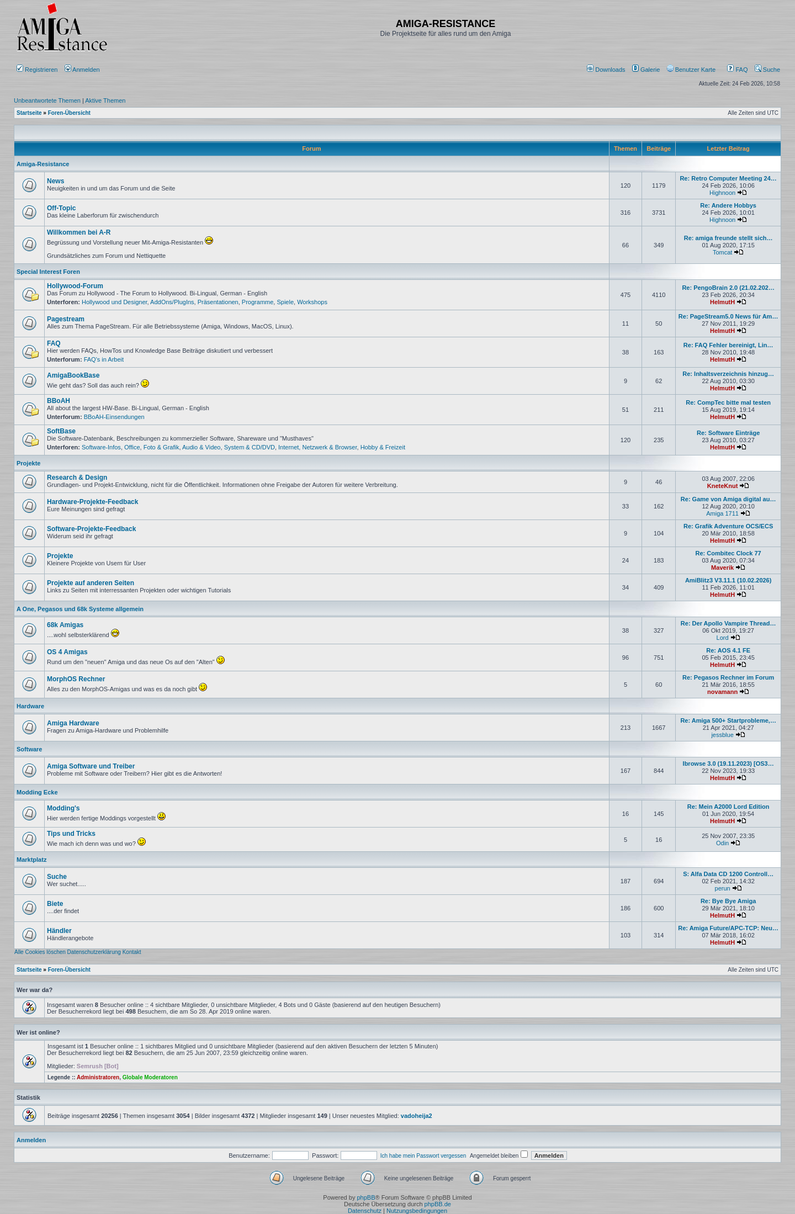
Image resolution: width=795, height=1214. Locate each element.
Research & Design (77, 477)
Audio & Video (201, 447)
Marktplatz (31, 859)
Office (132, 447)
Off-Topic (61, 208)
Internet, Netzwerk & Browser (317, 447)
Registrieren (37, 69)
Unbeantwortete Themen (47, 100)
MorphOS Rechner (76, 679)
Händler (59, 931)
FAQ (737, 69)
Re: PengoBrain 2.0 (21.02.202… (728, 287)
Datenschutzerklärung (94, 952)
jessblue (722, 734)
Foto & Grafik (161, 447)
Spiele (285, 302)
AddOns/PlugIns (172, 302)
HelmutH (722, 302)
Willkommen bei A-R (78, 232)
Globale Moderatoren (150, 1077)
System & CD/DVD (249, 447)
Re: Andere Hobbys (728, 205)
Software (29, 749)
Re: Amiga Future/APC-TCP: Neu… (728, 928)
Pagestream (65, 319)
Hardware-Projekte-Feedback (92, 502)
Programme (257, 302)
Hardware (30, 706)
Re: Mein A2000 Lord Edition (728, 806)
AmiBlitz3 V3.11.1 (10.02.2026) (728, 580)
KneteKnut (722, 486)
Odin (722, 843)
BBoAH (58, 401)
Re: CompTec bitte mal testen (728, 402)
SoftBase (61, 431)
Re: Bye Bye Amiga (728, 901)
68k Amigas (65, 625)
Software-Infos (101, 447)
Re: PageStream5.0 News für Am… (728, 316)
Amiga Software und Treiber (91, 766)
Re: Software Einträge (728, 433)
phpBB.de (438, 1204)
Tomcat (722, 252)
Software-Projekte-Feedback (91, 529)
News (55, 181)
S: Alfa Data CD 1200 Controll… (728, 874)
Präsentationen (218, 302)
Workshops (312, 302)
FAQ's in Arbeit (104, 359)
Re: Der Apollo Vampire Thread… (728, 623)
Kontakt (132, 952)
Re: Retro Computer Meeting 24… (728, 178)
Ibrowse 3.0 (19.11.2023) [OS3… (728, 763)
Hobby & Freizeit (383, 447)
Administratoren (98, 1077)
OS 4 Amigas (67, 652)
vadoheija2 (416, 1115)
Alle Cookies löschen (40, 952)
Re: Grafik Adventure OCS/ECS (728, 526)
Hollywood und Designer (114, 302)
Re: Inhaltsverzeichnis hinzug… (728, 373)
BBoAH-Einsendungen (114, 416)
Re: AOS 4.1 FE (728, 650)
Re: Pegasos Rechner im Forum (728, 677)
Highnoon (722, 192)
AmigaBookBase (73, 375)
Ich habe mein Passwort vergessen (423, 1156)
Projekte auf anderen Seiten (90, 583)
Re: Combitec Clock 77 (728, 553)
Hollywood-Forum (75, 286)
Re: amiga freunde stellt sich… (728, 238)
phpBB (366, 1197)
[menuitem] (607, 69)
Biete (55, 904)
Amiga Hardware (73, 723)
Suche (767, 69)
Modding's (63, 808)
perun (722, 888)
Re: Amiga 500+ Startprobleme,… (728, 720)
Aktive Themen (105, 100)
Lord (723, 637)
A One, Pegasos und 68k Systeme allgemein (80, 609)
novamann (722, 691)
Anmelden (83, 69)
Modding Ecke (37, 792)
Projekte (28, 463)
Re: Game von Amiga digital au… (728, 499)
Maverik (722, 567)
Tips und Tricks (71, 833)
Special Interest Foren (48, 271)
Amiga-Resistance (43, 164)
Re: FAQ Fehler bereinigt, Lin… (728, 345)
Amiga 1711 (722, 513)
